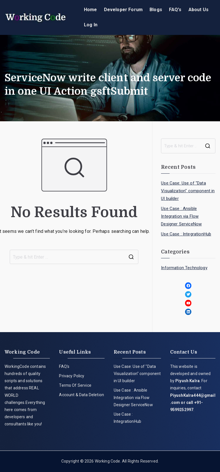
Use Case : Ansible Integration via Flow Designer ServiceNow (181, 216)
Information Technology (184, 267)
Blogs (156, 9)
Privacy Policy (71, 376)
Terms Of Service (75, 385)
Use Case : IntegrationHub (186, 234)
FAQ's (175, 9)
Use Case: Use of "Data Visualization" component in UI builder (188, 191)
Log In (90, 24)
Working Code (107, 461)
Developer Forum (123, 9)
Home (90, 9)
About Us (198, 9)
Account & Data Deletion (81, 394)
